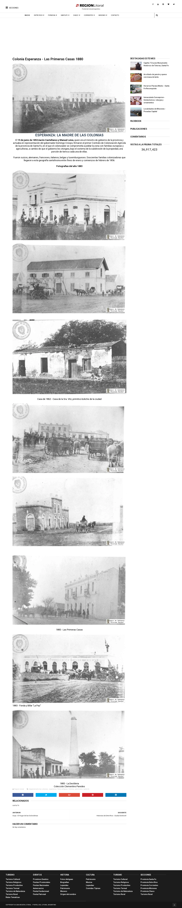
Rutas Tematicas (13, 897)
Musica (89, 882)
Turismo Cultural (13, 879)
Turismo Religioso (13, 882)
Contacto (115, 15)
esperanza (52, 789)
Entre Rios (38, 15)
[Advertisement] (91, 36)
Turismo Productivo (14, 885)
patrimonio (78, 789)
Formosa (51, 15)
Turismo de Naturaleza (15, 891)
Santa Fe (64, 15)
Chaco (75, 15)
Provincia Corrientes (149, 885)
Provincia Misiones (149, 888)
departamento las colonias (38, 789)
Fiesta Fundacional (41, 891)
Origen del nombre (68, 894)
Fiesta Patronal (39, 894)
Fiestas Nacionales (41, 885)
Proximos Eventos (40, 879)
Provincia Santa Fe (148, 879)
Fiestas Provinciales (41, 882)
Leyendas (64, 885)
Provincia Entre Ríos (149, 882)
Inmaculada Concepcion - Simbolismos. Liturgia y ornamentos (154, 100)
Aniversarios (38, 888)
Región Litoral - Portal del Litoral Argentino (38, 905)
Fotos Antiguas (66, 879)
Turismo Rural (12, 894)
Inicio (27, 15)
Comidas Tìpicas (93, 888)
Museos (63, 891)
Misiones (102, 15)
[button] (12, 6)
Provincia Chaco (147, 891)
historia (71, 789)
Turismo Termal (12, 888)
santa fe (86, 789)
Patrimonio (65, 888)
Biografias (64, 882)
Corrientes (88, 15)
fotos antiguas (62, 789)
